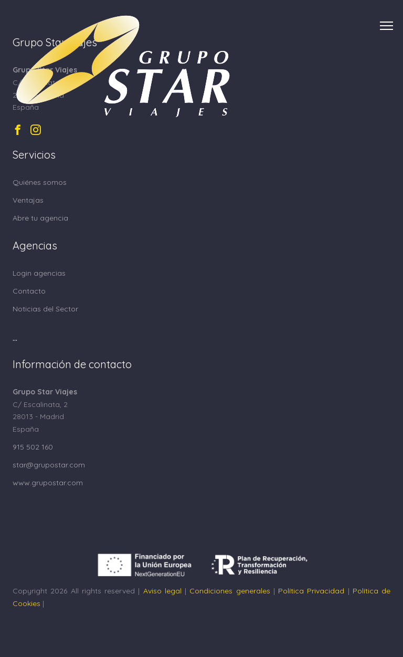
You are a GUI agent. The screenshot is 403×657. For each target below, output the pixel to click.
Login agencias (39, 273)
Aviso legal (162, 591)
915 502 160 (33, 447)
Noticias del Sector (45, 309)
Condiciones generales (229, 591)
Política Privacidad (311, 591)
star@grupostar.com (49, 465)
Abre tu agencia (40, 218)
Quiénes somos (40, 182)
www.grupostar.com (48, 482)
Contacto (29, 291)
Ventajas (28, 200)
